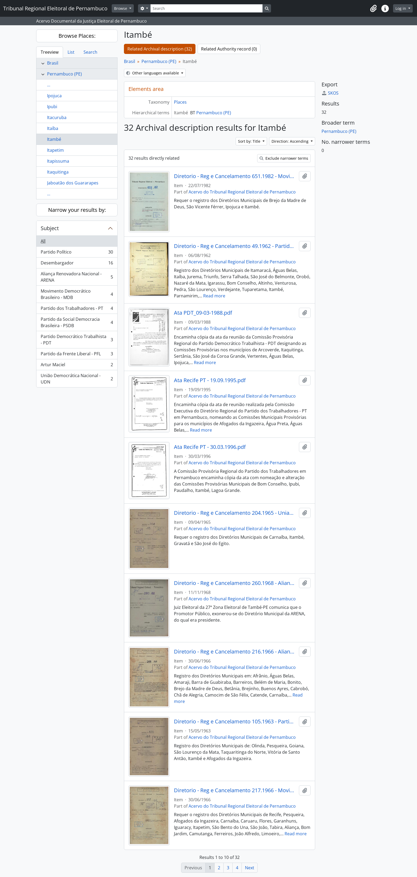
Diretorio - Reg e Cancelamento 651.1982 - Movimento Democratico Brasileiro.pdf (235, 176)
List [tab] (71, 52)
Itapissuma (58, 161)
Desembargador (76, 264)
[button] (373, 8)
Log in (401, 8)
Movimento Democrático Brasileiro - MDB (76, 294)
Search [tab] (90, 52)
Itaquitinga (58, 172)
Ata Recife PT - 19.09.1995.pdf (210, 380)
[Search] (206, 8)
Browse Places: (77, 35)
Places (180, 102)
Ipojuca (54, 96)
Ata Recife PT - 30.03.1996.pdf (210, 447)
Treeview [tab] (50, 52)
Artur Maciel (76, 365)
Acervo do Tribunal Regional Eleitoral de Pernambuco (242, 192)
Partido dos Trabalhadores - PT (76, 309)
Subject (50, 228)
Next (249, 868)
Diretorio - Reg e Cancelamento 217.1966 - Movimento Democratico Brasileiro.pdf (235, 790)
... (48, 85)
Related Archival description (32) (159, 49)
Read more (214, 296)
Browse (121, 8)
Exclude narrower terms (284, 158)
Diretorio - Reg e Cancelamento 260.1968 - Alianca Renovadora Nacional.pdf (235, 583)
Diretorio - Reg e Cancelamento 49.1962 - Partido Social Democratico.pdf (235, 246)
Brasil (52, 63)
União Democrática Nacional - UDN (76, 379)
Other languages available (153, 72)
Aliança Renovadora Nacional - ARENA (76, 277)
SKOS (330, 93)
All (43, 241)
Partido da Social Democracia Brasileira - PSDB (76, 322)
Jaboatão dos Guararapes (72, 183)
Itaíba (52, 128)
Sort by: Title (249, 141)
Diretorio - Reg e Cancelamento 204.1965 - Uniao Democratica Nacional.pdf (235, 513)
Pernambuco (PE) (64, 74)
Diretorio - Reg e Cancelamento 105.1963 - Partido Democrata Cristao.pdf (235, 721)
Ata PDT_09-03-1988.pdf (203, 313)
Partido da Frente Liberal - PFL (76, 355)
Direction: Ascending (291, 141)
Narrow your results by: (77, 209)
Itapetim (55, 150)
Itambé (54, 139)
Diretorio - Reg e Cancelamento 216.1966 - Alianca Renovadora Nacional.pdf (235, 651)
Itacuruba (56, 117)
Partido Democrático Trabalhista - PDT (76, 340)
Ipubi (52, 106)
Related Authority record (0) (229, 49)
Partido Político (76, 253)
